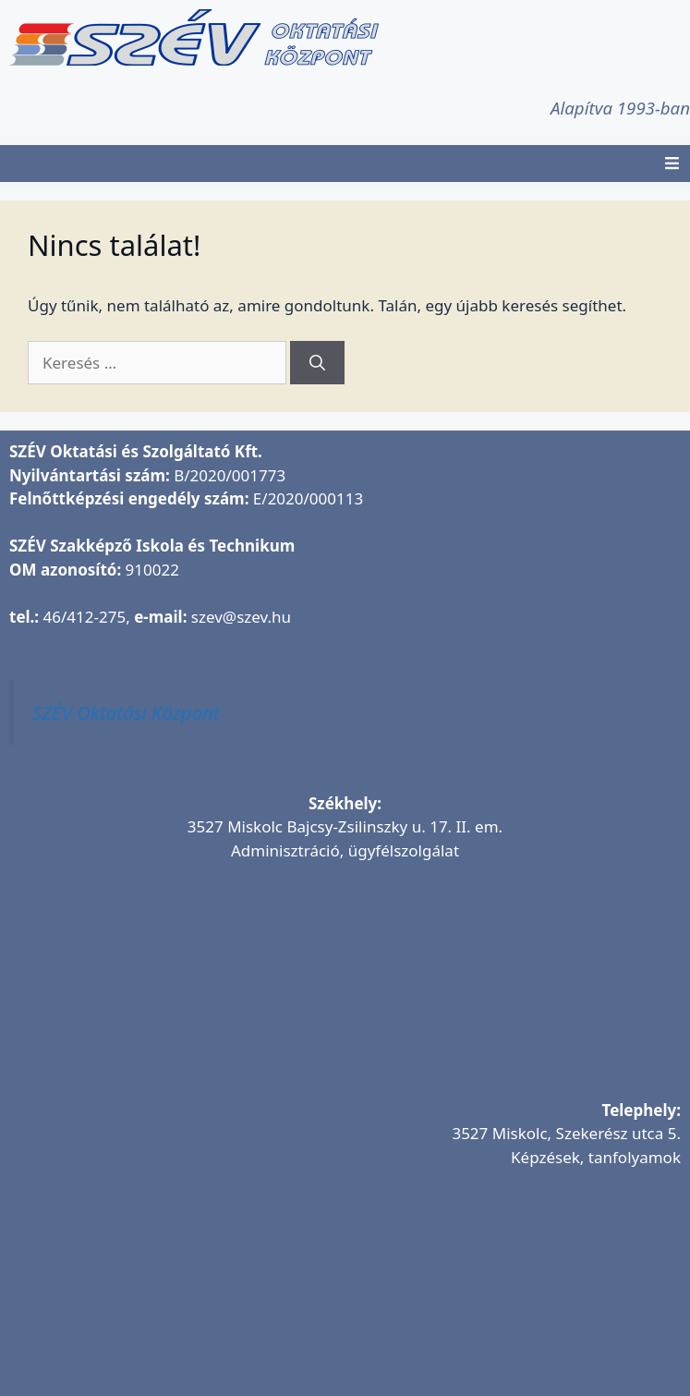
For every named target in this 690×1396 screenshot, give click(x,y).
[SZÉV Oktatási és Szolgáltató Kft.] (345, 987)
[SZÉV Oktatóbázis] (345, 1294)
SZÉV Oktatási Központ (126, 712)
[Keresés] (317, 363)
